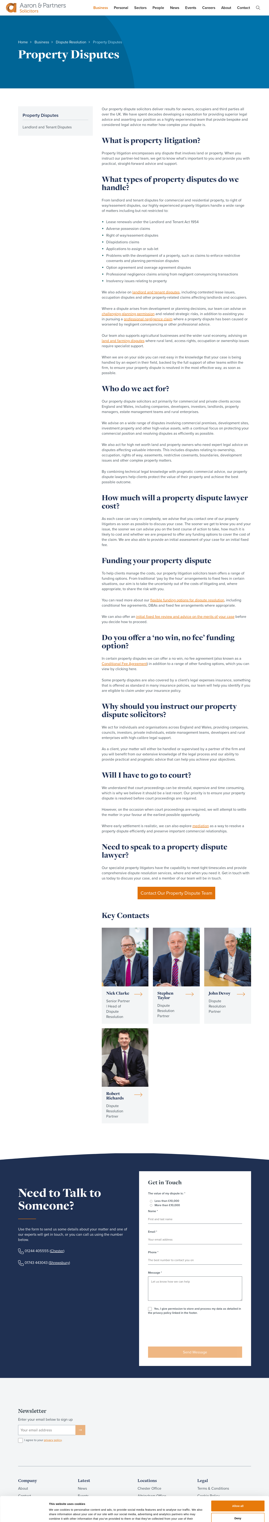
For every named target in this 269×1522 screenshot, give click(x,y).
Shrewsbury (59, 1262)
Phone (153, 1252)
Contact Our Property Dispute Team (176, 893)
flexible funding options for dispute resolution (187, 600)
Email (152, 1232)
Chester (57, 1251)
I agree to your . (43, 1440)
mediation (200, 826)
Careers (208, 7)
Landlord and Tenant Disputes (47, 127)
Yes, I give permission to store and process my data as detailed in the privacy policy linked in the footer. (194, 1311)
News (174, 7)
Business (100, 7)
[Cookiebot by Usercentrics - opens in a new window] (24, 1515)
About (226, 7)
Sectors (140, 7)
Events (190, 7)
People (158, 7)
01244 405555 (37, 1251)
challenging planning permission (128, 314)
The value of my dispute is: (166, 1193)
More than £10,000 (167, 1205)
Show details (196, 1514)
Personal (121, 7)
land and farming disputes (123, 340)
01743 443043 (36, 1262)
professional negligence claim (148, 319)
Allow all (238, 1482)
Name (153, 1211)
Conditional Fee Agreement (124, 663)
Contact (243, 7)
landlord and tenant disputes (156, 292)
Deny (237, 1494)
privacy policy (53, 1440)
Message (155, 1273)
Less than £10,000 (167, 1201)
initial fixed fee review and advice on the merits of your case (185, 616)
